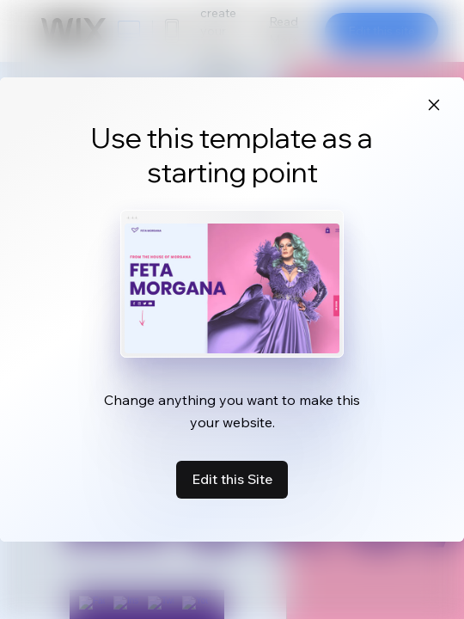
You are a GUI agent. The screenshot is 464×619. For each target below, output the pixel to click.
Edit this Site (232, 478)
